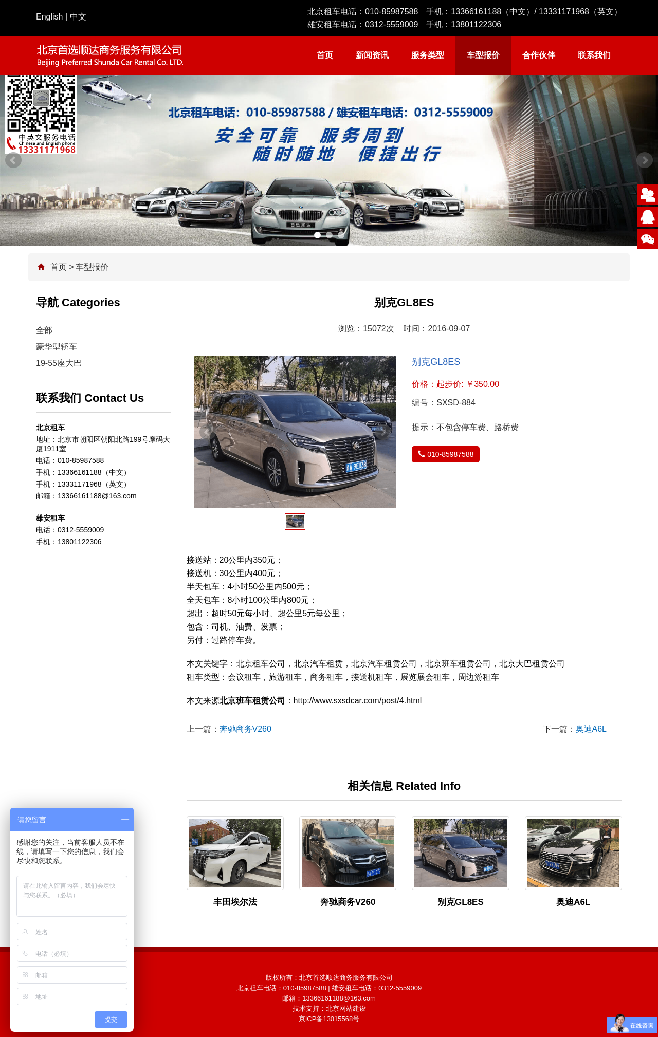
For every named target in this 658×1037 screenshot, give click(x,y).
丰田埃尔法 (235, 902)
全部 (44, 330)
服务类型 (427, 55)
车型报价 (483, 55)
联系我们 (594, 55)
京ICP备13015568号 (329, 1019)
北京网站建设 (346, 1008)
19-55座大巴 (59, 363)
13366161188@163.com (339, 998)
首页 (325, 55)
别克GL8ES (460, 902)
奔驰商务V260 (245, 729)
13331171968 (564, 11)
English (49, 16)
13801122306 (476, 24)
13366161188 (476, 11)
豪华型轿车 (56, 346)
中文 (78, 16)
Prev (13, 160)
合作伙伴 (538, 55)
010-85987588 (391, 11)
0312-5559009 (391, 24)
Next (644, 160)
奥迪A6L (591, 729)
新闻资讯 (372, 55)
